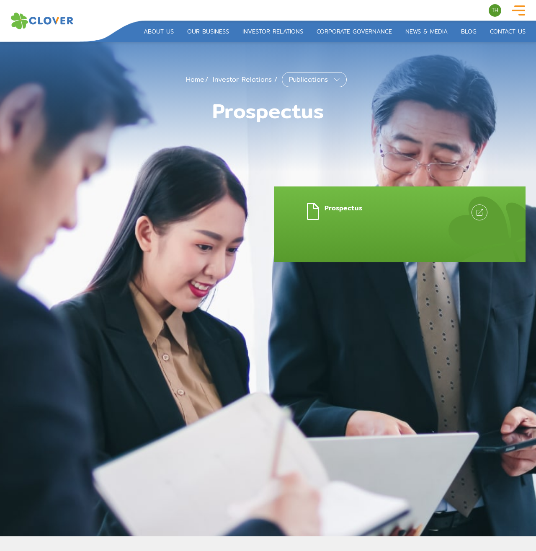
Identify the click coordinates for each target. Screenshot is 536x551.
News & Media (426, 31)
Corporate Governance (354, 31)
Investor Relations (272, 31)
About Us (159, 31)
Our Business (208, 31)
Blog (469, 31)
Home (195, 79)
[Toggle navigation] (518, 10)
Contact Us (508, 31)
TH (495, 10)
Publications (310, 79)
